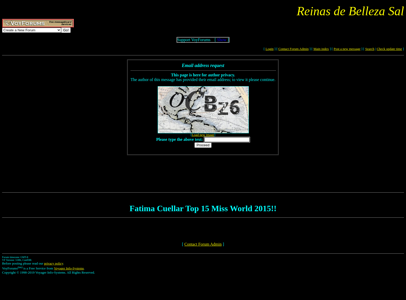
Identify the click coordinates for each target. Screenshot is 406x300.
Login (270, 49)
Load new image (203, 135)
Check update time (389, 49)
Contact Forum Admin (293, 49)
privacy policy (53, 263)
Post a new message (347, 49)
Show (221, 40)
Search (369, 49)
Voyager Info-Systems (69, 268)
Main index (321, 49)
